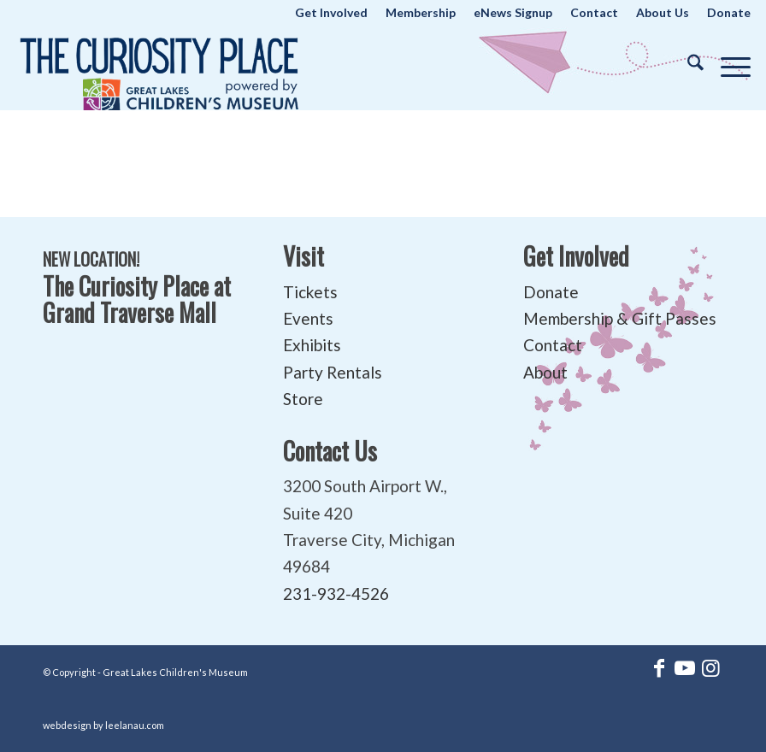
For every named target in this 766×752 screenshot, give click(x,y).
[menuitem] (331, 13)
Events (308, 318)
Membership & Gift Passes (619, 318)
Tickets (310, 292)
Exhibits (312, 345)
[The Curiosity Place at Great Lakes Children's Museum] (159, 67)
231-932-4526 (336, 593)
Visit (303, 255)
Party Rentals (332, 372)
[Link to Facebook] (659, 667)
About (545, 372)
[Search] (687, 63)
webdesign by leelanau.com (103, 725)
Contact (552, 345)
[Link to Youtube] (685, 667)
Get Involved (576, 255)
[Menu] (727, 63)
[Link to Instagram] (710, 667)
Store (303, 398)
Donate (551, 292)
